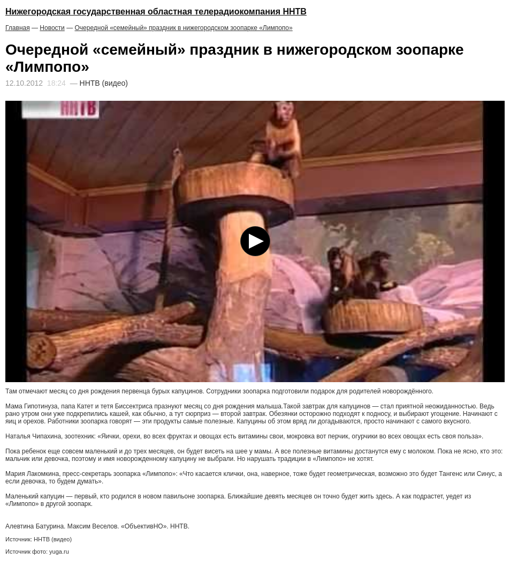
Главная (17, 28)
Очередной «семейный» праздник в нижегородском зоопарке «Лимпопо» (183, 28)
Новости (52, 28)
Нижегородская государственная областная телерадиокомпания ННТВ (156, 11)
